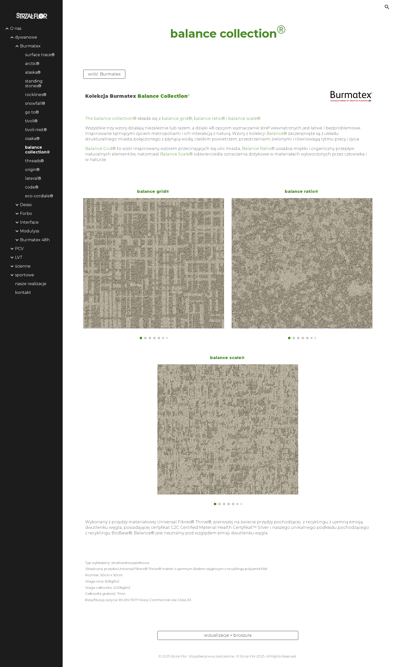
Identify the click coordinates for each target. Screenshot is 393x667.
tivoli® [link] (31, 121)
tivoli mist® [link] (36, 129)
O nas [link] (15, 28)
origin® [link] (32, 169)
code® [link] (31, 187)
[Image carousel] (153, 268)
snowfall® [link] (35, 103)
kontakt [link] (23, 292)
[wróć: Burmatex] (104, 74)
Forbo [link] (26, 213)
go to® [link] (32, 112)
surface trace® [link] (40, 54)
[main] (228, 32)
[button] (387, 7)
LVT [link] (19, 257)
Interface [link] (29, 222)
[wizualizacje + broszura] (228, 635)
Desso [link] (26, 204)
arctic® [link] (32, 63)
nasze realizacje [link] (30, 283)
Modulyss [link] (29, 231)
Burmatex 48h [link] (35, 239)
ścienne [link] (23, 266)
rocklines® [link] (35, 94)
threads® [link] (34, 160)
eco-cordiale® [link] (39, 196)
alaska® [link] (33, 72)
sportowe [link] (24, 275)
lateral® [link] (33, 178)
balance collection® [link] (37, 149)
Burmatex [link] (30, 46)
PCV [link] (19, 248)
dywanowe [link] (26, 37)
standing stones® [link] (34, 83)
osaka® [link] (32, 138)
